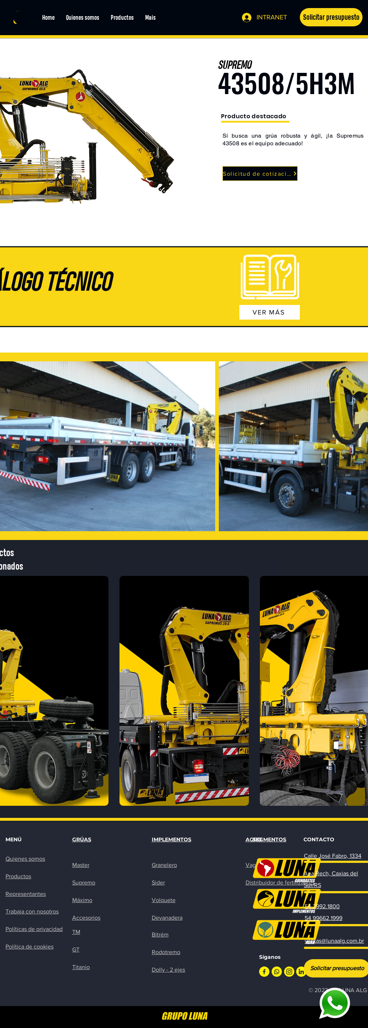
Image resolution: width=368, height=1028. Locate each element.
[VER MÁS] (269, 312)
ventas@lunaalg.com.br (334, 941)
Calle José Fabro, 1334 (332, 856)
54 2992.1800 (322, 906)
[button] (331, 17)
